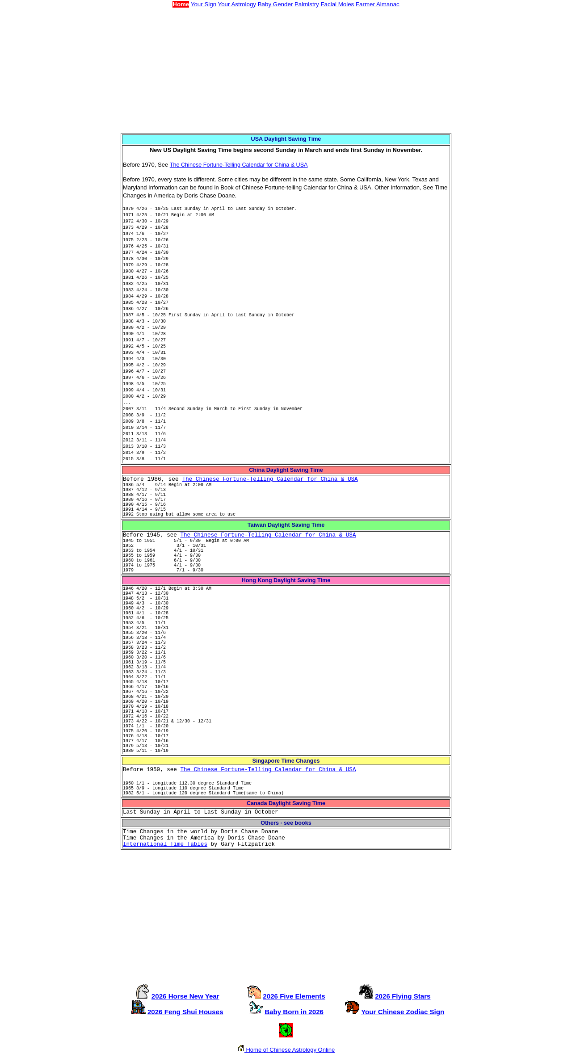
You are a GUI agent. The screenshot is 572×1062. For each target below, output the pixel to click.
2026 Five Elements (294, 996)
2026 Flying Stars (402, 996)
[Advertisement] (286, 70)
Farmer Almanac (378, 4)
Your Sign (203, 4)
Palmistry (306, 4)
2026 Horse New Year (185, 996)
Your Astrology (237, 4)
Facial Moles (337, 4)
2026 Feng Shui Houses (185, 1012)
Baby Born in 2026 (294, 1012)
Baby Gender (275, 4)
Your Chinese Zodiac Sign (402, 1012)
